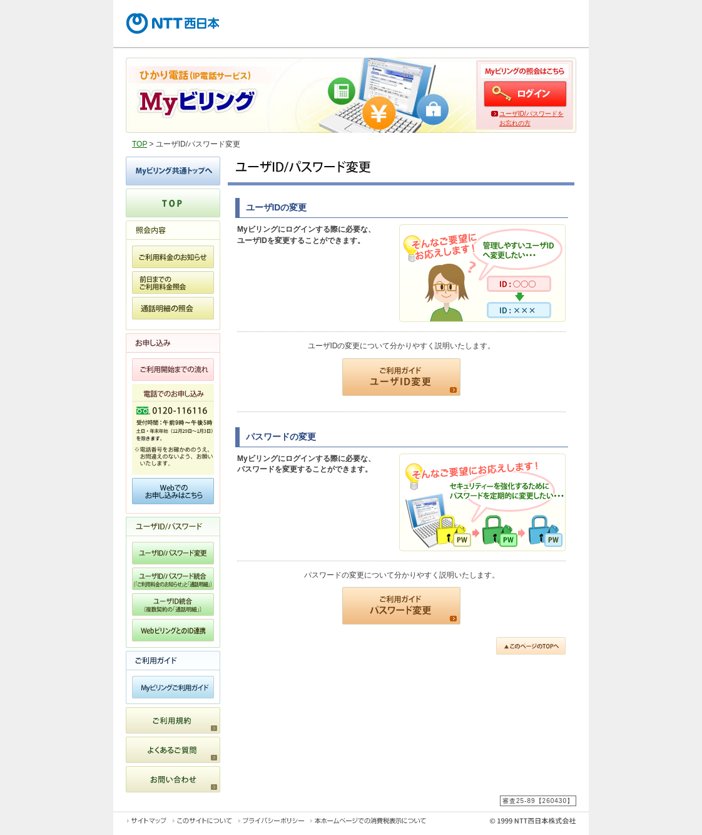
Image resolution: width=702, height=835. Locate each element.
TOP (139, 144)
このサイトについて (202, 821)
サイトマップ (147, 821)
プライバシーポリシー (271, 821)
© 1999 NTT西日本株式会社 (508, 823)
